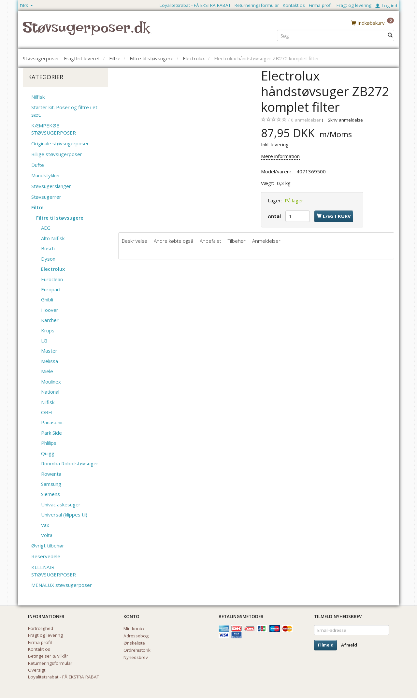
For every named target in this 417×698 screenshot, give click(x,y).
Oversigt (36, 670)
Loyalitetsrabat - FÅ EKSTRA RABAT (195, 5)
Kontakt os (294, 5)
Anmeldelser (266, 241)
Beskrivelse (134, 241)
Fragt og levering (354, 5)
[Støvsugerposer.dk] (86, 31)
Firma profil (321, 5)
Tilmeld (325, 645)
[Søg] (390, 34)
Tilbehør (237, 241)
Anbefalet (210, 241)
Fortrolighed (40, 628)
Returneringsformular (257, 5)
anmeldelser (306, 120)
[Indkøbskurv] (372, 22)
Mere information (280, 156)
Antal (275, 216)
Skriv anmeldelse (345, 120)
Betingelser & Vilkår (48, 656)
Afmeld (349, 645)
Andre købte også (173, 241)
